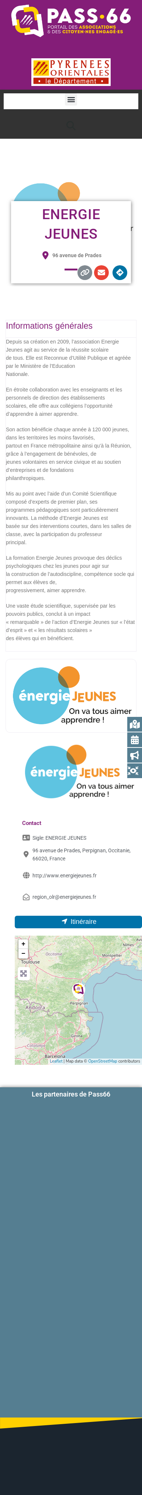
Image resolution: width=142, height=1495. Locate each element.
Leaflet (56, 1061)
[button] (71, 99)
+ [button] (23, 944)
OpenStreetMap (102, 1061)
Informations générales (49, 326)
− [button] (23, 953)
